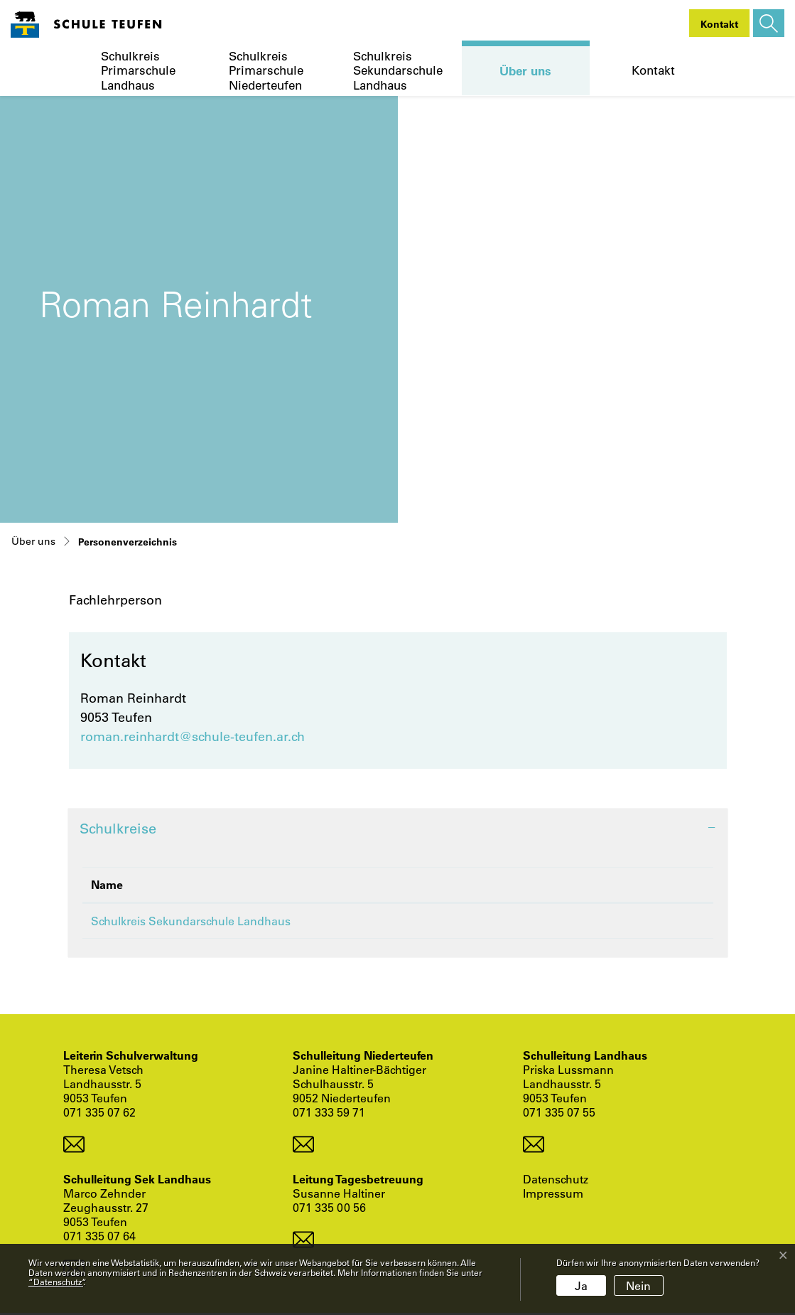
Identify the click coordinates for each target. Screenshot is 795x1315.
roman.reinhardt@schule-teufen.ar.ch (192, 736)
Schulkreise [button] (118, 828)
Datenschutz (555, 1181)
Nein (638, 1285)
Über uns (525, 70)
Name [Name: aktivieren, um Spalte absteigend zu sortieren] (107, 884)
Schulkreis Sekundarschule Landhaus (398, 70)
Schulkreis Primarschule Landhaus (138, 70)
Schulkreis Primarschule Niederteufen (266, 70)
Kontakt (653, 70)
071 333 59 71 (329, 1114)
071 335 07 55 (559, 1114)
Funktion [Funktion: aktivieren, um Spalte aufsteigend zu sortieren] (580, 884)
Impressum (553, 1195)
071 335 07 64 (99, 1237)
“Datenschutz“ (55, 1281)
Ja (581, 1285)
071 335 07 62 (99, 1114)
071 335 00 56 (329, 1209)
